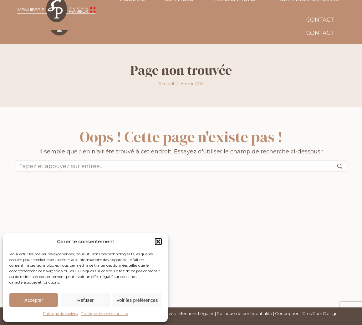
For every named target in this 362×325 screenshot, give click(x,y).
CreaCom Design (320, 313)
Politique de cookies (60, 313)
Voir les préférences (137, 300)
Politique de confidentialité (104, 313)
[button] (158, 241)
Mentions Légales (196, 313)
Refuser (85, 300)
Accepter (33, 300)
